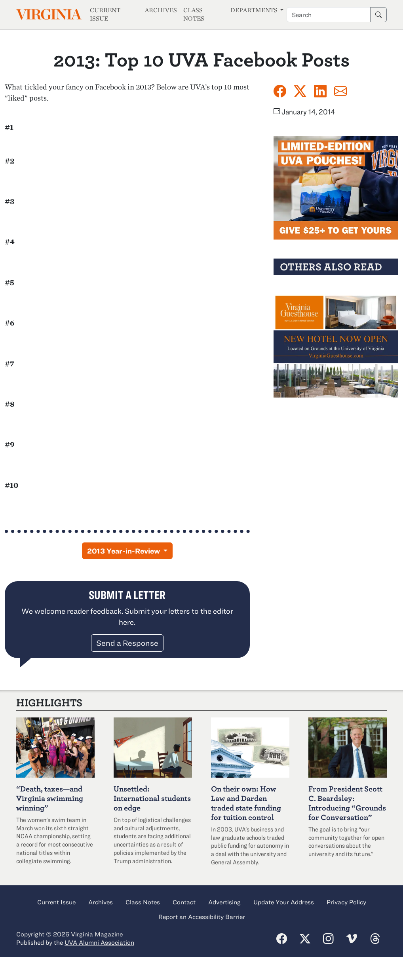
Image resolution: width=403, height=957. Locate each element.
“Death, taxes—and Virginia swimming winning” (49, 798)
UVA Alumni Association (99, 942)
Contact (184, 902)
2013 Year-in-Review (124, 550)
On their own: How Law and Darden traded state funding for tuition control (246, 803)
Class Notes (193, 14)
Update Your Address (283, 902)
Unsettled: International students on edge (152, 798)
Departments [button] (254, 10)
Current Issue (105, 14)
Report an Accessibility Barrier (201, 916)
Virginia (48, 14)
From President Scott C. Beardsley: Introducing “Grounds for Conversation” (347, 803)
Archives (161, 10)
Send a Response (127, 642)
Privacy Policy (346, 902)
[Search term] (329, 14)
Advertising (224, 902)
